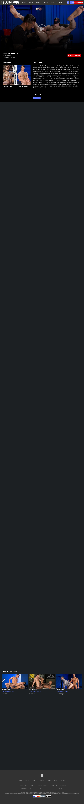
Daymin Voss (38, 691)
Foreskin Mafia (61, 689)
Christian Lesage (22, 86)
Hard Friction (5, 693)
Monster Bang (60, 693)
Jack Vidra (11, 691)
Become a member (78, 2)
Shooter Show (33, 689)
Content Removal (75, 793)
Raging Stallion (33, 693)
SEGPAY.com (54, 793)
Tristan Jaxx (32, 691)
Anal (34, 97)
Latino (38, 97)
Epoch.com (12, 793)
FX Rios (58, 691)
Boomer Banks (8, 86)
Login (72, 2)
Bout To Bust (6, 689)
